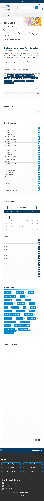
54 (39, 183)
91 (39, 185)
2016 (7, 263)
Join (28, 2)
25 (39, 148)
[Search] (26, 7)
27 (39, 157)
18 (39, 165)
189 (39, 172)
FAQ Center (33, 467)
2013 (7, 269)
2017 (7, 260)
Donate (36, 2)
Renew (32, 2)
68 (39, 174)
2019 (7, 256)
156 (39, 170)
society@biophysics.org (10, 486)
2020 (7, 253)
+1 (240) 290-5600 (9, 488)
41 (39, 143)
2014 (7, 267)
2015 (7, 265)
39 (39, 145)
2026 (7, 240)
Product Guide (11, 471)
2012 (7, 272)
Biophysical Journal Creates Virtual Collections (21, 48)
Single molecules (9, 83)
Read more (35, 88)
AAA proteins (18, 75)
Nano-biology (8, 81)
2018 (7, 258)
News (40, 2)
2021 (7, 251)
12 (39, 179)
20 (39, 128)
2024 (7, 244)
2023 (7, 247)
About (23, 2)
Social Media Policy (22, 497)
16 (39, 168)
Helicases (7, 78)
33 (39, 139)
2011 (7, 274)
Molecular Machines (16, 78)
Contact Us (33, 464)
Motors (35, 78)
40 (39, 130)
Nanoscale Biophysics (19, 81)
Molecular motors (27, 78)
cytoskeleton (10, 75)
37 (39, 141)
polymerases (29, 81)
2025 (7, 242)
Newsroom (11, 467)
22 (39, 188)
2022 (7, 249)
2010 (7, 276)
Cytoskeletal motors (29, 75)
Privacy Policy (22, 494)
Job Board (33, 471)
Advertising (11, 464)
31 (39, 134)
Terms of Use (22, 495)
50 (39, 190)
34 (39, 132)
